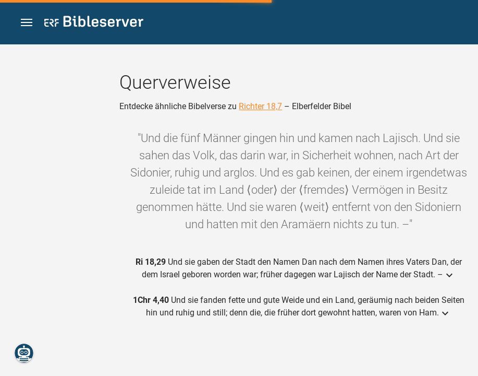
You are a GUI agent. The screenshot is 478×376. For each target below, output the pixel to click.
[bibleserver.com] (93, 23)
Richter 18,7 (260, 106)
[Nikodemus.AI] (24, 353)
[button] (26, 23)
